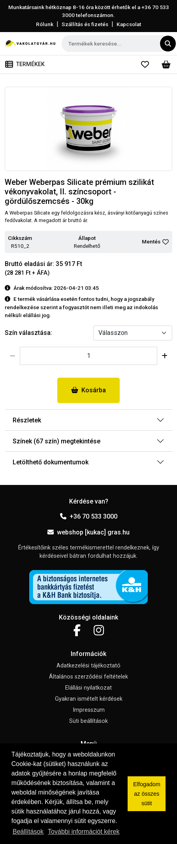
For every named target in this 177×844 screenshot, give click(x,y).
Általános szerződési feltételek (88, 676)
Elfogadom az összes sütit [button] (146, 793)
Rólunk (44, 24)
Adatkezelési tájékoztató (88, 665)
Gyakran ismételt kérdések (88, 699)
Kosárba (88, 390)
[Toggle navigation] (26, 64)
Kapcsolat (129, 24)
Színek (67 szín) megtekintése (56, 441)
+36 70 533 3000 (88, 516)
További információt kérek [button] (83, 831)
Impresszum (89, 710)
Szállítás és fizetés (85, 24)
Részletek (27, 420)
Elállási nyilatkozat (88, 687)
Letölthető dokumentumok (50, 462)
